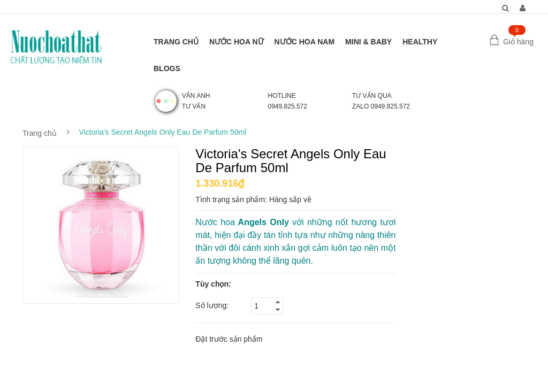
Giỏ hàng (518, 41)
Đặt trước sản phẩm (228, 339)
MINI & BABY (368, 41)
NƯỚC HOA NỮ (236, 41)
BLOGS (167, 68)
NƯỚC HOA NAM (304, 41)
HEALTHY (419, 41)
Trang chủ (39, 133)
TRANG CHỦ (176, 41)
